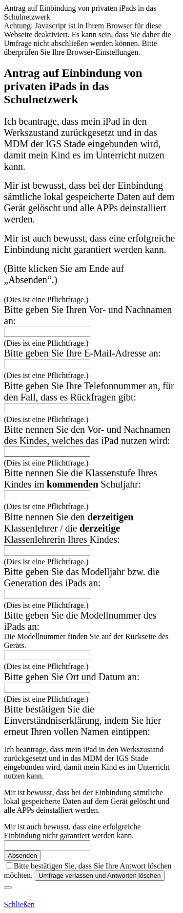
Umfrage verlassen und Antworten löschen (100, 875)
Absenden (22, 855)
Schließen (19, 904)
